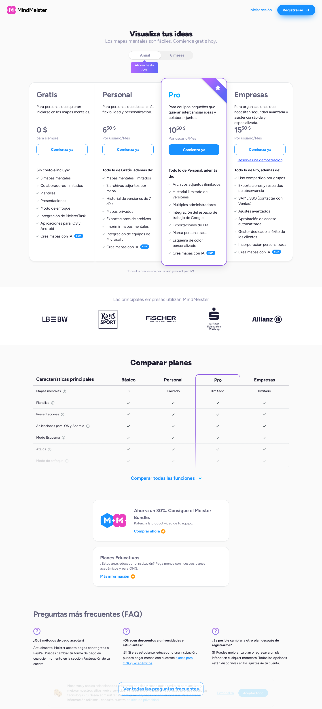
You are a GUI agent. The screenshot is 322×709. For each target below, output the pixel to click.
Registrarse (296, 10)
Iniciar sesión (261, 10)
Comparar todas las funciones (162, 478)
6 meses (177, 55)
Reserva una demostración (260, 160)
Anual (145, 55)
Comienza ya (62, 149)
